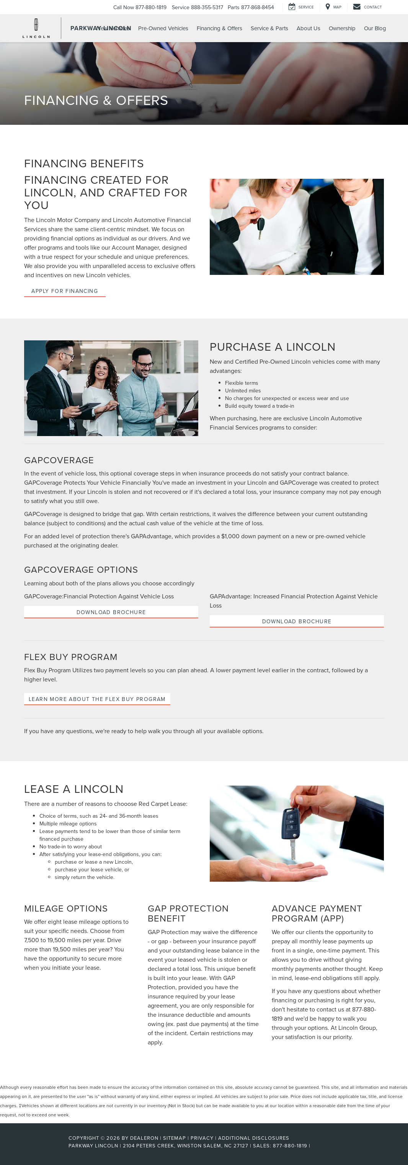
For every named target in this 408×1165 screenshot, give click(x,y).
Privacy (202, 1137)
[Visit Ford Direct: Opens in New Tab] (314, 1145)
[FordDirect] (43, 1145)
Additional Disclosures (253, 1137)
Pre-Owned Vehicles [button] (163, 28)
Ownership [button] (342, 28)
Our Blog (375, 28)
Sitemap (174, 1137)
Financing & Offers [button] (219, 28)
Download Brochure (111, 612)
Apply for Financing (64, 291)
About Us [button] (308, 28)
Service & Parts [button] (269, 28)
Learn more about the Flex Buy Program (97, 699)
